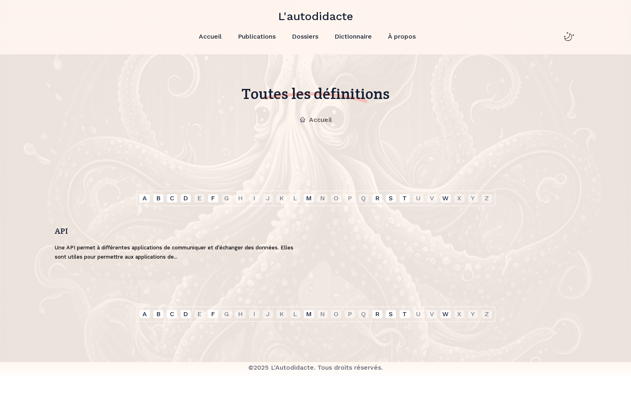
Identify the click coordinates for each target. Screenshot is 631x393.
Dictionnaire (353, 36)
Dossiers (305, 36)
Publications (257, 36)
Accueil (210, 36)
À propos (402, 36)
